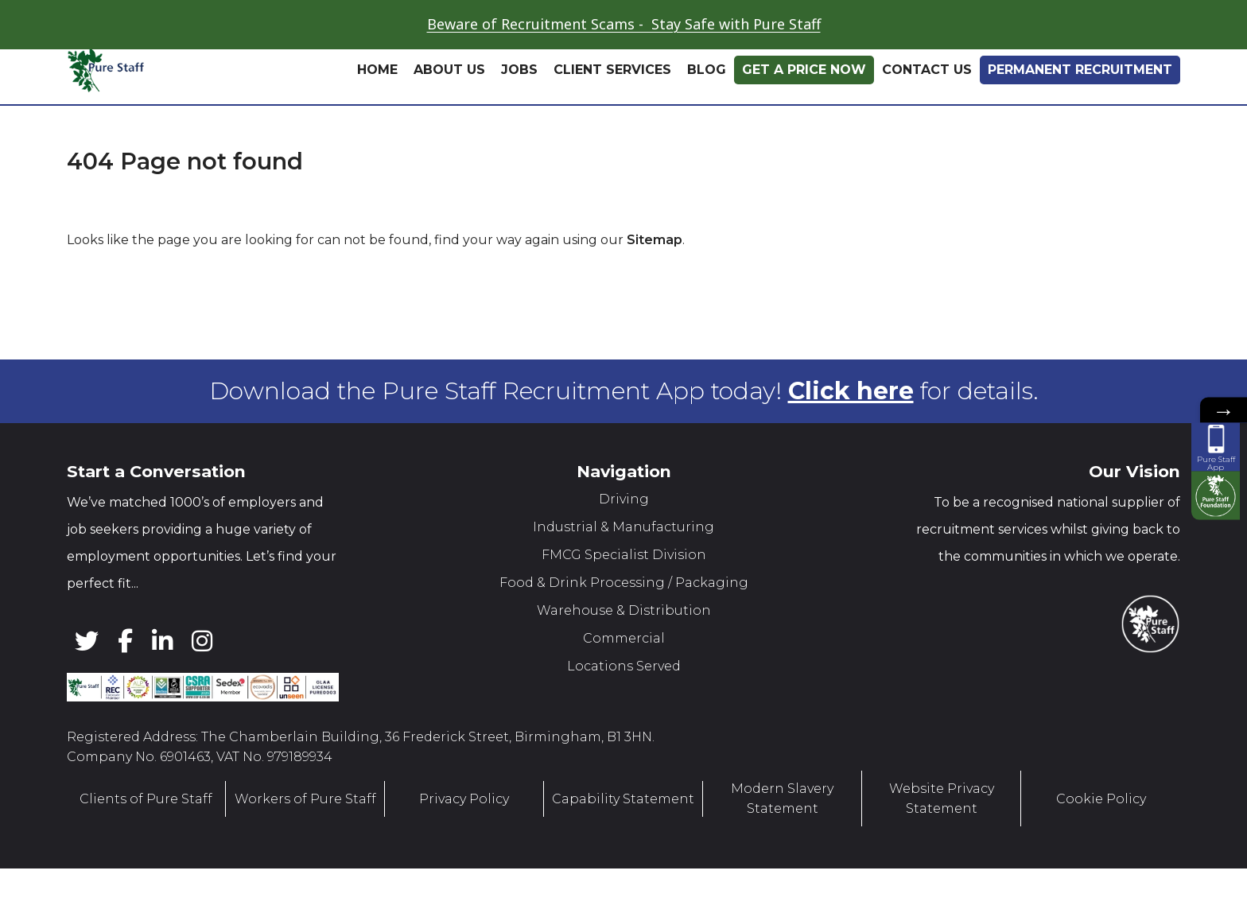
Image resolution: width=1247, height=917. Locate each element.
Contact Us (927, 69)
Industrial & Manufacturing (623, 526)
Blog (706, 69)
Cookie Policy (1101, 798)
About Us (449, 69)
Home (377, 69)
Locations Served (624, 666)
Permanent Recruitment (1080, 69)
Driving (624, 499)
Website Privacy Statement (941, 798)
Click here (851, 391)
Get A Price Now (804, 69)
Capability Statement (623, 798)
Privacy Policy (464, 798)
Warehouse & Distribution (624, 610)
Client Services (612, 69)
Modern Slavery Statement (782, 798)
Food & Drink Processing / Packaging (623, 582)
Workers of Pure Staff (305, 798)
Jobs (519, 69)
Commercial (624, 638)
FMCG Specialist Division (624, 554)
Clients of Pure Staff (146, 798)
